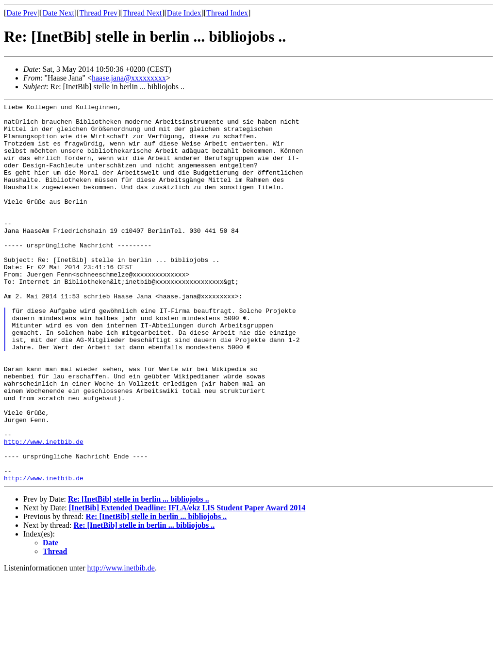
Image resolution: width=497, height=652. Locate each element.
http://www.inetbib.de (43, 509)
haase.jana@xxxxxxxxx (129, 78)
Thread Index (227, 13)
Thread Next (142, 13)
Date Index (184, 13)
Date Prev (21, 13)
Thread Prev (98, 13)
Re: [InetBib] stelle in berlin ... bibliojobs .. (138, 574)
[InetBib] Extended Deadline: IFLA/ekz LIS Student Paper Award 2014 (187, 583)
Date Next (58, 13)
